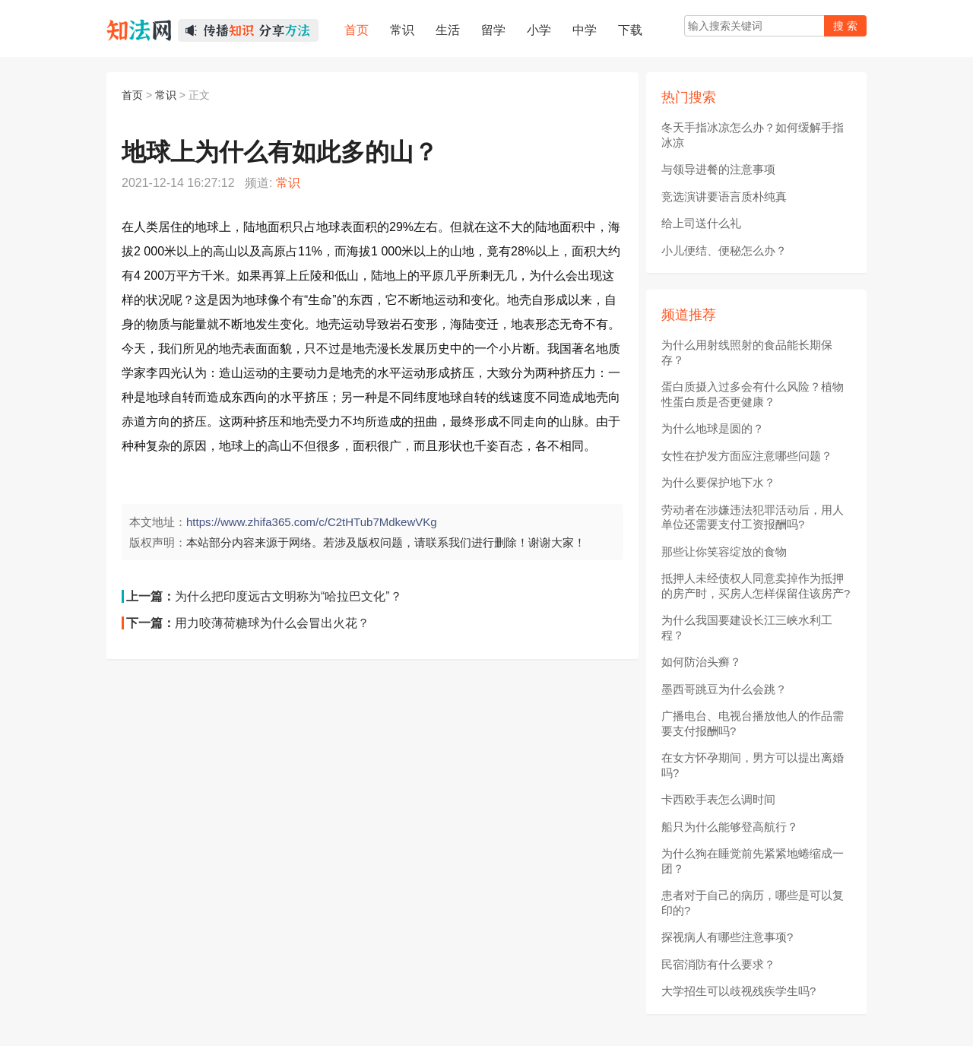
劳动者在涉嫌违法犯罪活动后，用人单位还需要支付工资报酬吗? (752, 517)
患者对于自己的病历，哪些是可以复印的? (752, 903)
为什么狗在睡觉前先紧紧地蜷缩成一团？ (752, 861)
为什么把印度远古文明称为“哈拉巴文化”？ (288, 596)
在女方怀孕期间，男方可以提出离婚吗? (752, 765)
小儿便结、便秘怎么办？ (724, 250)
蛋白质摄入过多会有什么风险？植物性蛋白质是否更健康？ (752, 394)
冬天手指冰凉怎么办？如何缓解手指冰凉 (752, 135)
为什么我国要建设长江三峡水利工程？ (746, 627)
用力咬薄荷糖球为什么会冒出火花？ (272, 623)
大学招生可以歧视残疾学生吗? (738, 990)
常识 (165, 95)
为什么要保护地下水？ (718, 482)
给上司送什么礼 (701, 223)
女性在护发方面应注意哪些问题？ (746, 455)
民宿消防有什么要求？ (718, 964)
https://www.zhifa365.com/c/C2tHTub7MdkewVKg (311, 521)
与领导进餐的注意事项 (718, 169)
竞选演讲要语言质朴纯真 (724, 196)
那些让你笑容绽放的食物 (724, 551)
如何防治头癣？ (701, 661)
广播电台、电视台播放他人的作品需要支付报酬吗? (752, 723)
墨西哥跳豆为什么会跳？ (724, 689)
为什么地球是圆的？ (712, 428)
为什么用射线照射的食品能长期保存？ (746, 352)
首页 (132, 95)
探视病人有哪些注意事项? (727, 936)
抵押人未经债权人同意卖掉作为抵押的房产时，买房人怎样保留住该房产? (755, 586)
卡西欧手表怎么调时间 (718, 799)
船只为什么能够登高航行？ (729, 826)
